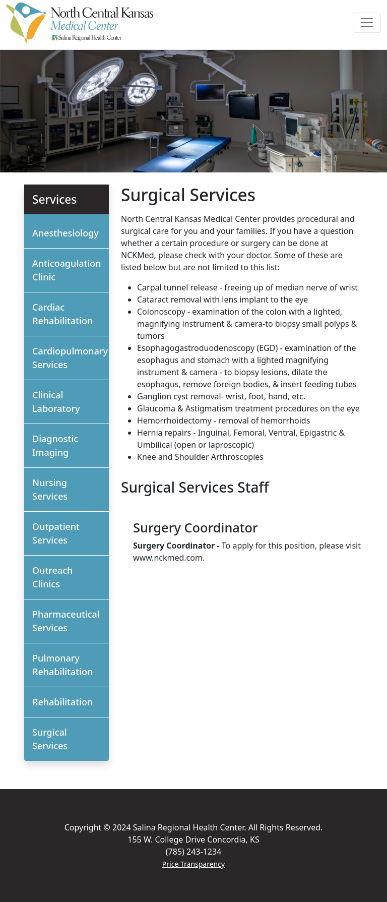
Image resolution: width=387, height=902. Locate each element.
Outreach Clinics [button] (52, 577)
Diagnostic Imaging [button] (55, 445)
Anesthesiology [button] (65, 233)
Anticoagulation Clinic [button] (66, 270)
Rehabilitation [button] (62, 702)
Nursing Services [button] (50, 489)
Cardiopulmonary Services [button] (70, 358)
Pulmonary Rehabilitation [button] (62, 665)
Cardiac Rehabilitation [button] (62, 314)
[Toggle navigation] (367, 23)
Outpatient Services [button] (56, 533)
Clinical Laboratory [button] (56, 401)
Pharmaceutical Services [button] (66, 621)
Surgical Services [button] (50, 739)
